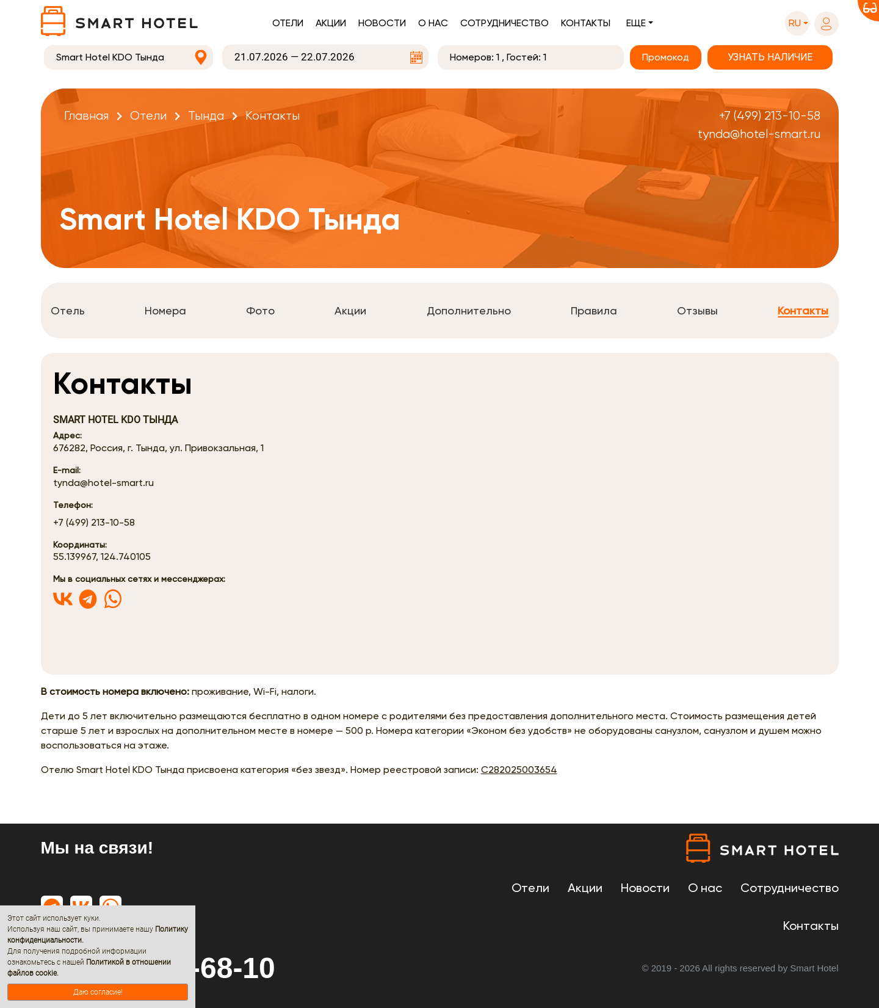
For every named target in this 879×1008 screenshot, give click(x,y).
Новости (382, 23)
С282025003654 (519, 769)
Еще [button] (636, 23)
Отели (287, 23)
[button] (797, 23)
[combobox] (129, 57)
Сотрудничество (504, 23)
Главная (86, 116)
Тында (206, 116)
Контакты (585, 23)
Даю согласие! (98, 992)
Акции (331, 23)
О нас (433, 23)
